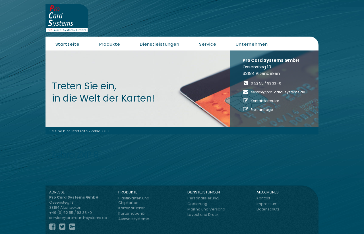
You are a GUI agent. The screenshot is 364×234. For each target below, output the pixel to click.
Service (207, 44)
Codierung (197, 203)
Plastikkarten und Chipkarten (133, 200)
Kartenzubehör (132, 213)
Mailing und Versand (206, 209)
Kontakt (263, 198)
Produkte (109, 44)
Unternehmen (252, 44)
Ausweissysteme (133, 218)
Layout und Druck (202, 214)
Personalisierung (203, 198)
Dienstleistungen (159, 44)
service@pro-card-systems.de (278, 92)
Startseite (67, 44)
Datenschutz (268, 209)
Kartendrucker (131, 208)
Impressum (267, 203)
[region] (182, 88)
